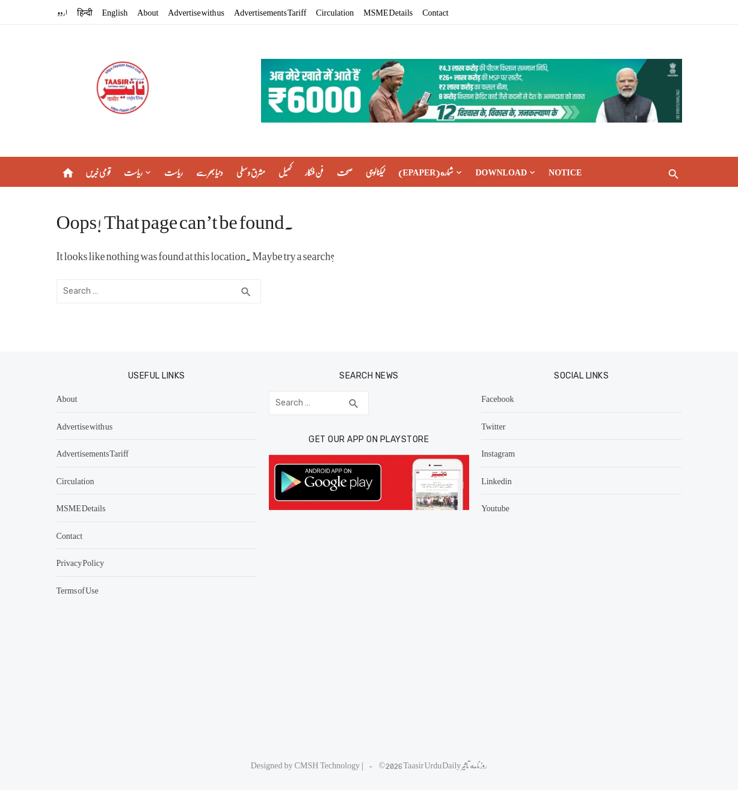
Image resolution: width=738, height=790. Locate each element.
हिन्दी (85, 12)
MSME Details (388, 12)
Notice (565, 172)
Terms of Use (78, 590)
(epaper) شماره (426, 172)
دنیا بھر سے (209, 172)
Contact (435, 12)
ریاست (133, 172)
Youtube (495, 507)
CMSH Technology (328, 765)
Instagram (498, 453)
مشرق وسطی (250, 172)
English (115, 12)
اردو (62, 12)
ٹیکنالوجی (375, 172)
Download (501, 172)
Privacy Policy (81, 562)
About (147, 12)
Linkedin (496, 480)
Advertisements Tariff (270, 12)
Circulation (335, 12)
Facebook (497, 398)
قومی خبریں (98, 172)
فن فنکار (314, 172)
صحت (344, 172)
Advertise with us (196, 12)
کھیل (285, 172)
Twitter (493, 426)
